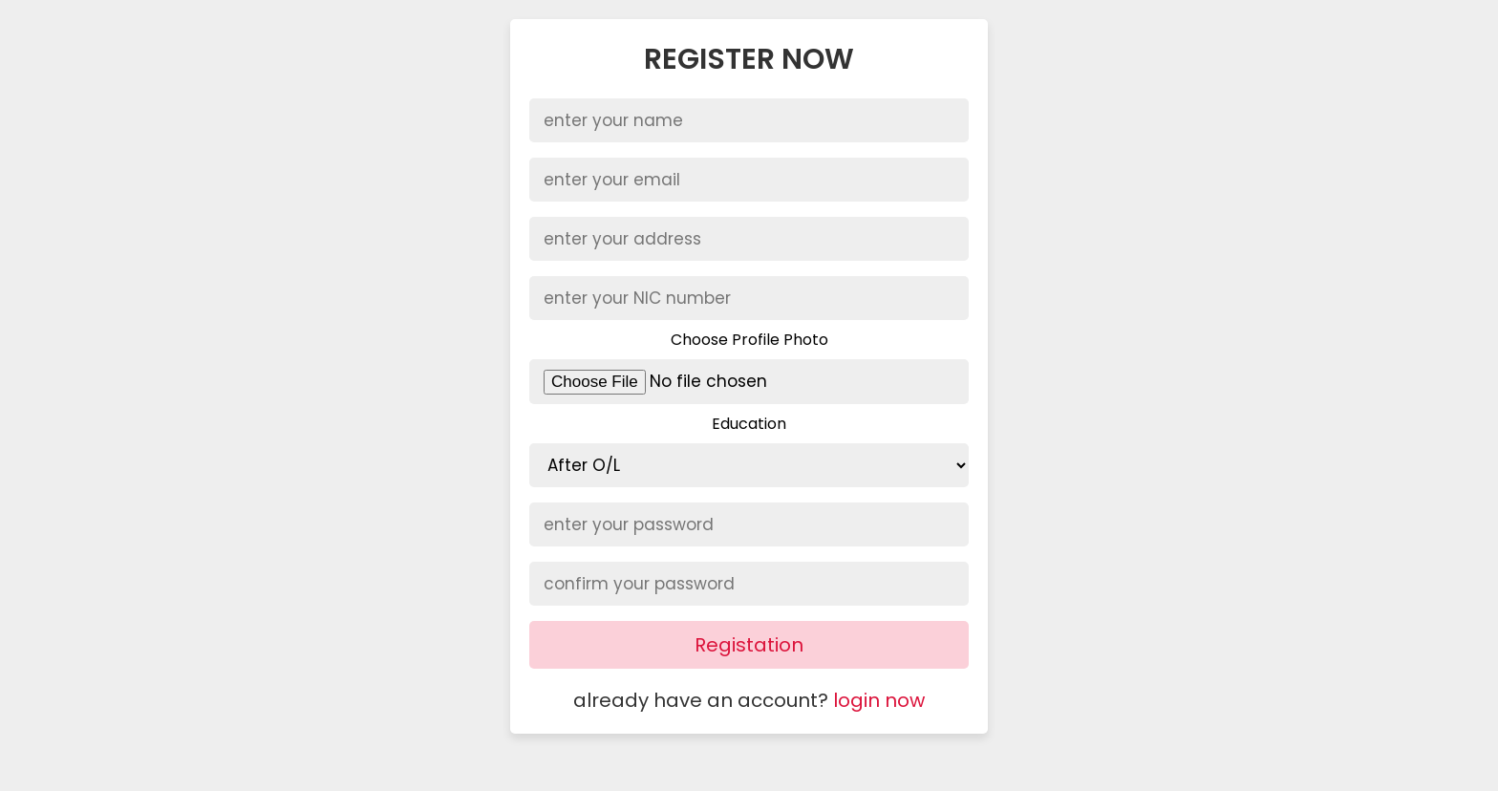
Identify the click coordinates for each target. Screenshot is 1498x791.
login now (879, 700)
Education (749, 424)
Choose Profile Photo (749, 340)
